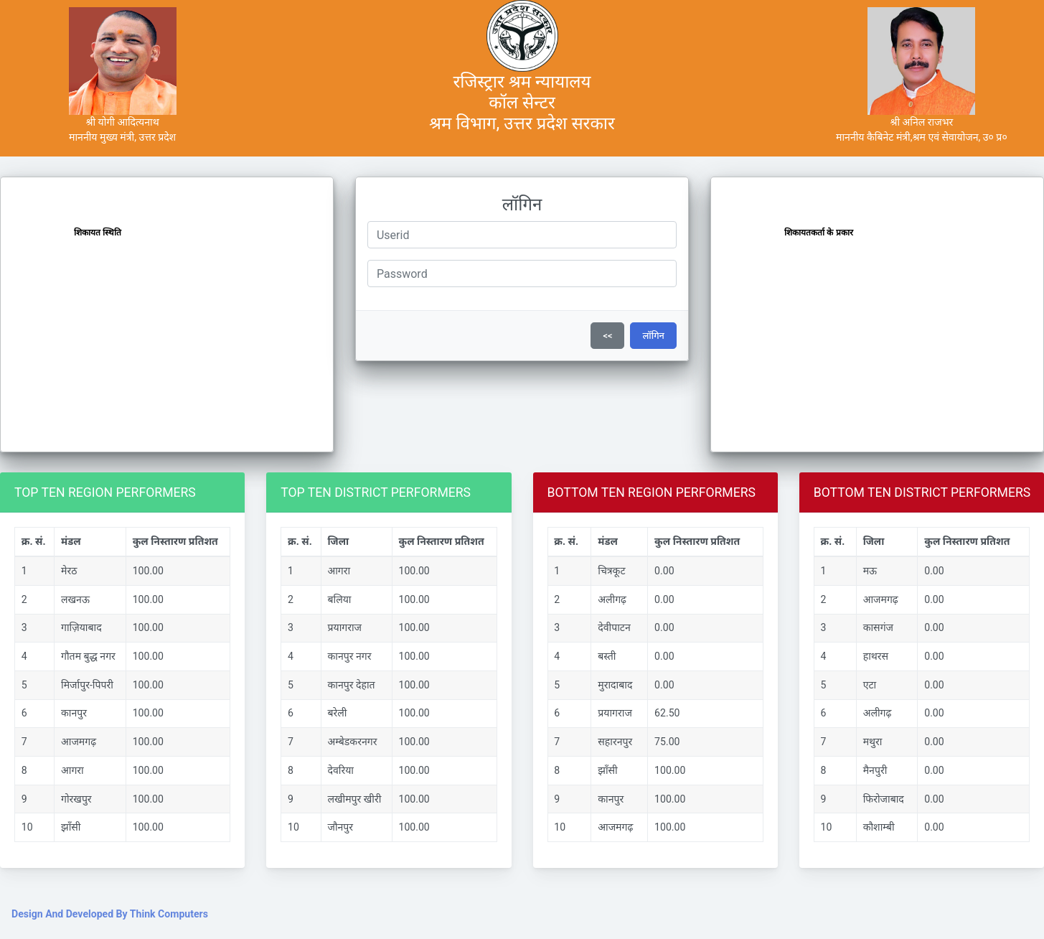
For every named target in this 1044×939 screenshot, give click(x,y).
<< (607, 335)
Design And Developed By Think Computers (109, 914)
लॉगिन (653, 335)
